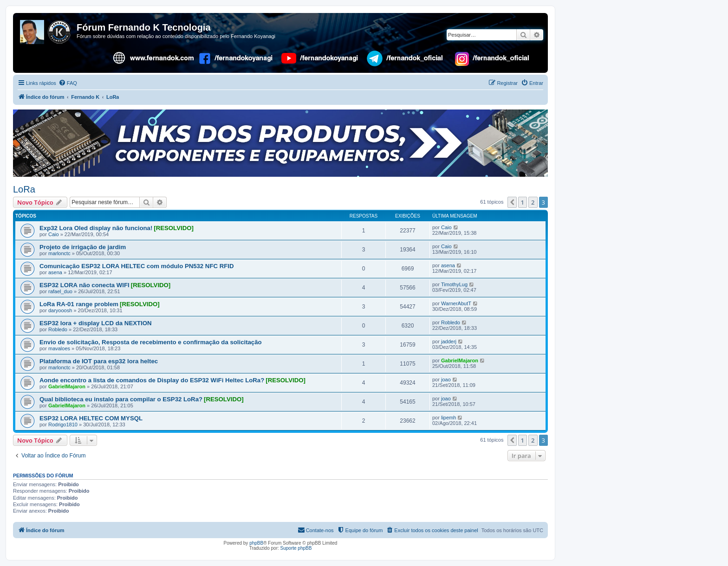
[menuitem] (67, 83)
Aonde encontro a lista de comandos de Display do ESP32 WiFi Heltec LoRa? (151, 380)
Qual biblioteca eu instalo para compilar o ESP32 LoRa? (120, 399)
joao (446, 379)
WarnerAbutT (456, 303)
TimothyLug (454, 284)
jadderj (448, 341)
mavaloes (59, 348)
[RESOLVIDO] (173, 228)
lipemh (448, 417)
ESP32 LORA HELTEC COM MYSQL (91, 418)
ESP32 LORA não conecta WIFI (84, 285)
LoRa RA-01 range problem (78, 304)
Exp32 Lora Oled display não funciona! (95, 228)
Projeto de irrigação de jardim (82, 247)
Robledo (57, 329)
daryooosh (60, 310)
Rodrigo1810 (63, 424)
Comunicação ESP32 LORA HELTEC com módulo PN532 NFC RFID (136, 266)
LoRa (24, 189)
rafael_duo (60, 291)
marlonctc (59, 253)
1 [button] (522, 202)
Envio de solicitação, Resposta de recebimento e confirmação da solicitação (150, 342)
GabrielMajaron (459, 360)
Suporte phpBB (296, 548)
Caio (53, 234)
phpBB (256, 543)
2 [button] (532, 202)
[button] (512, 202)
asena (55, 272)
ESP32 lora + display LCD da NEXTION (95, 323)
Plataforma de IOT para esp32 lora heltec (98, 361)
